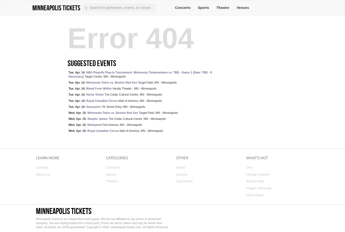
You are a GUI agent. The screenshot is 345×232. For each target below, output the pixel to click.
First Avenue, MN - (105, 125)
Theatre (222, 8)
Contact (42, 167)
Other (180, 167)
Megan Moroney (258, 188)
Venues (242, 8)
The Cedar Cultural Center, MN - (115, 94)
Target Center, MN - (140, 74)
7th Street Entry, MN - (107, 107)
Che (249, 167)
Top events (184, 181)
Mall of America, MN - (115, 101)
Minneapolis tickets (64, 211)
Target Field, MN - (123, 82)
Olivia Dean (255, 195)
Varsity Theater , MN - (112, 88)
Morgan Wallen (258, 174)
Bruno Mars (255, 181)
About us (43, 174)
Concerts (182, 8)
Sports (203, 8)
